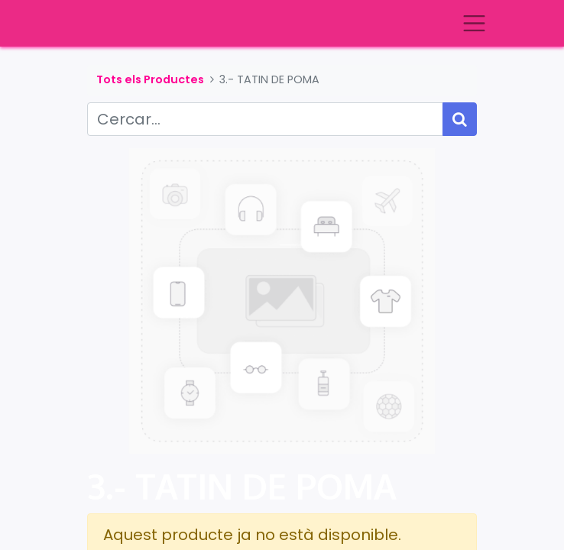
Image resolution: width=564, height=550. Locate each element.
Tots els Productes (150, 79)
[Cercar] (459, 119)
